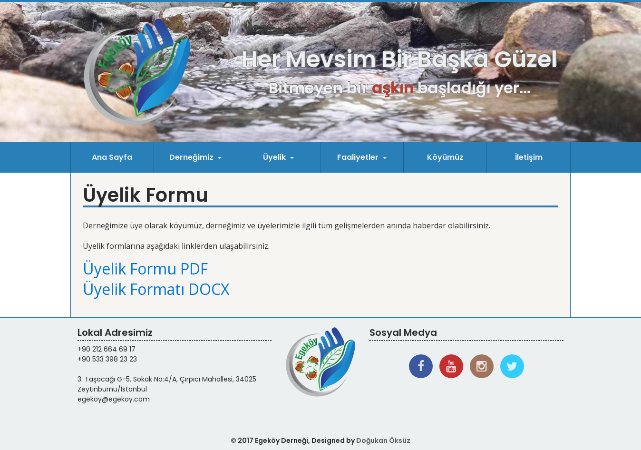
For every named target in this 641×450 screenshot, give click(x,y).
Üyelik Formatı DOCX (156, 289)
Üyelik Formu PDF (145, 268)
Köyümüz (445, 157)
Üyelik (275, 157)
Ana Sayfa (112, 157)
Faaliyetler (358, 157)
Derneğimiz (192, 157)
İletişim (529, 157)
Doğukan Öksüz (383, 440)
